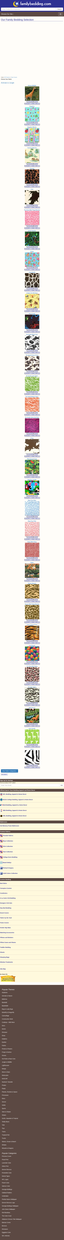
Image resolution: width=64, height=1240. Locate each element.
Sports (4, 1108)
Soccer (4, 1102)
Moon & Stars (6, 1072)
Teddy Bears (5, 1121)
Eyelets (4, 1042)
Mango (4, 1068)
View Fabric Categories (9, 771)
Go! (62, 785)
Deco (3, 1025)
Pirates (4, 1085)
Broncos (4, 1226)
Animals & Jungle (7, 83)
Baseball (4, 1002)
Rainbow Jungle (32, 479)
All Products (7, 77)
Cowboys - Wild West (8, 1022)
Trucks (4, 1138)
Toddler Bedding (5, 947)
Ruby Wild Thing (32, 542)
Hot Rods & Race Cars (8, 1059)
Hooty (32, 251)
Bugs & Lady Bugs (7, 1009)
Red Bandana (6, 1212)
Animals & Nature (7, 996)
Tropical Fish (6, 1135)
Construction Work (7, 1019)
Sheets (2, 952)
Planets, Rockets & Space (9, 1092)
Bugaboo (32, 106)
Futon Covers (14, 77)
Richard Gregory (6, 868)
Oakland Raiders (7, 1192)
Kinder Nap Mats (5, 927)
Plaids (4, 1088)
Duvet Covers (4, 913)
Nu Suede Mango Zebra (32, 396)
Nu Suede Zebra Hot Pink (32, 417)
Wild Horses (32, 707)
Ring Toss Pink (32, 521)
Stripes (4, 1115)
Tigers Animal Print (32, 625)
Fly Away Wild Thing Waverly (32, 210)
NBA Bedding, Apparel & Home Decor (13, 810)
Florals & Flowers (7, 1049)
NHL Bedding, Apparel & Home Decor (13, 816)
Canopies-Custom (6, 888)
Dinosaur (4, 1032)
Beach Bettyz (5, 862)
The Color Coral (6, 1216)
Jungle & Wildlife (7, 1062)
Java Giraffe (32, 272)
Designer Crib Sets (6, 903)
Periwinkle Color (7, 1173)
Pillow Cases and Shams (8, 942)
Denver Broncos (6, 1169)
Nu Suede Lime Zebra (32, 376)
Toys (3, 1128)
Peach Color (5, 1182)
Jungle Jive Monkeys (32, 293)
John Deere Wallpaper (8, 1209)
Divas (3, 1035)
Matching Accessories (7, 932)
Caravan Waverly (32, 148)
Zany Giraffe (32, 728)
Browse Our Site (7, 14)
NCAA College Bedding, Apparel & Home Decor (16, 800)
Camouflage (5, 1015)
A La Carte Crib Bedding (8, 898)
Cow (32, 189)
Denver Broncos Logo (8, 1202)
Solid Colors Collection (9, 873)
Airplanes (4, 992)
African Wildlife (32, 85)
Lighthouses (5, 1065)
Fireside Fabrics (6, 836)
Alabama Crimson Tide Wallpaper (12, 1219)
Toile (3, 1125)
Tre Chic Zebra (32, 687)
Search (59, 9)
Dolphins (4, 1039)
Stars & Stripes (6, 1112)
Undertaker (5, 1196)
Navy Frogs (32, 313)
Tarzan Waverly (32, 583)
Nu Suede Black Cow (32, 334)
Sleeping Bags (4, 957)
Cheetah (32, 168)
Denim (4, 1029)
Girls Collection (6, 846)
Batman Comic (6, 1222)
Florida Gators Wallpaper (9, 1199)
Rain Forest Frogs (32, 459)
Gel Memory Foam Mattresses (9, 826)
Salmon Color (6, 1186)
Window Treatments (6, 962)
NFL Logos (5, 1179)
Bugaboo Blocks (32, 127)
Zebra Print (5, 1166)
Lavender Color (6, 1163)
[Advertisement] (32, 35)
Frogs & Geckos (6, 1052)
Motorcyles (5, 1075)
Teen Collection (6, 852)
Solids (4, 1105)
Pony (32, 438)
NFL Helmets (6, 1235)
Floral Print (5, 1159)
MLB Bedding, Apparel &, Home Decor (13, 805)
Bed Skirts (3, 883)
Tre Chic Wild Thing (32, 666)
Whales (4, 1145)
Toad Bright (32, 645)
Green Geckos (32, 230)
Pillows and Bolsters (6, 937)
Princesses (5, 1095)
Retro (3, 1098)
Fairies (4, 1045)
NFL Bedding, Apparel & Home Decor (13, 794)
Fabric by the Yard (6, 918)
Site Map (3, 969)
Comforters (3, 893)
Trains (4, 1131)
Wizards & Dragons (7, 1148)
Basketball (5, 1006)
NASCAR (4, 1078)
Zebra (32, 749)
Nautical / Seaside (7, 1082)
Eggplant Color (6, 1232)
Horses (4, 1055)
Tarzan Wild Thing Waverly (32, 604)
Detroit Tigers (6, 1176)
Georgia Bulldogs (7, 1189)
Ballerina (4, 999)
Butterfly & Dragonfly (8, 1012)
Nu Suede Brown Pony (32, 355)
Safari (32, 562)
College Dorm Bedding (8, 857)
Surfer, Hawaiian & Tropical (10, 1118)
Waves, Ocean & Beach (9, 1141)
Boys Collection (6, 841)
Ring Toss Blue (32, 500)
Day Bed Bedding (5, 908)
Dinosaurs (5, 1229)
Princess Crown (6, 1156)
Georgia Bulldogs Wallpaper (10, 1206)
